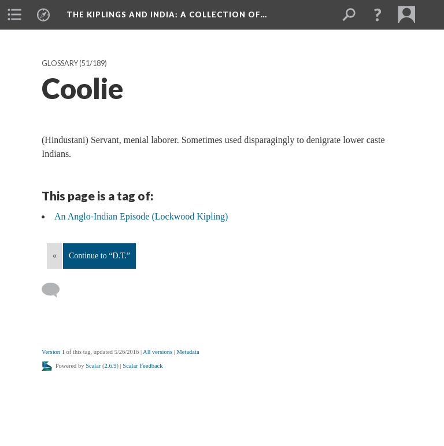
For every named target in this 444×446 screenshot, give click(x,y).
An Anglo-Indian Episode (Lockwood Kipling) (141, 216)
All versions (157, 352)
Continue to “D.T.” (99, 255)
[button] (377, 14)
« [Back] (55, 255)
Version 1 (53, 352)
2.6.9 (111, 366)
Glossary (60, 63)
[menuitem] (14, 14)
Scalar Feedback (142, 366)
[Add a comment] (56, 290)
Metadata (187, 352)
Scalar (93, 366)
